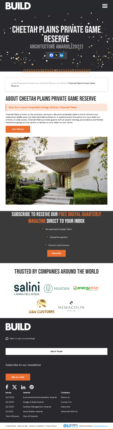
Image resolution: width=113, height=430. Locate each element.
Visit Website (18, 129)
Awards (21, 83)
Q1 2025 (9, 411)
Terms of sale (22, 426)
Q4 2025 (10, 397)
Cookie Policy (11, 426)
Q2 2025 (10, 406)
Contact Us (66, 402)
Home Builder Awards (33, 411)
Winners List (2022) (58, 83)
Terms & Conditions (36, 426)
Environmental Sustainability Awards (40, 397)
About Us (65, 397)
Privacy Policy (51, 426)
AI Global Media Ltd (99, 426)
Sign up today (17, 377)
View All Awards (30, 416)
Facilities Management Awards (37, 406)
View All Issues (12, 416)
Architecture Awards (37, 83)
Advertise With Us (69, 411)
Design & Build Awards (33, 402)
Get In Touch (56, 351)
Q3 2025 (10, 402)
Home (14, 83)
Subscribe (56, 253)
